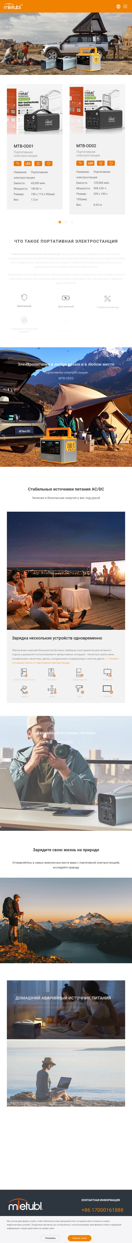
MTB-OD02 (86, 146)
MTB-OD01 (24, 146)
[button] (59, 222)
